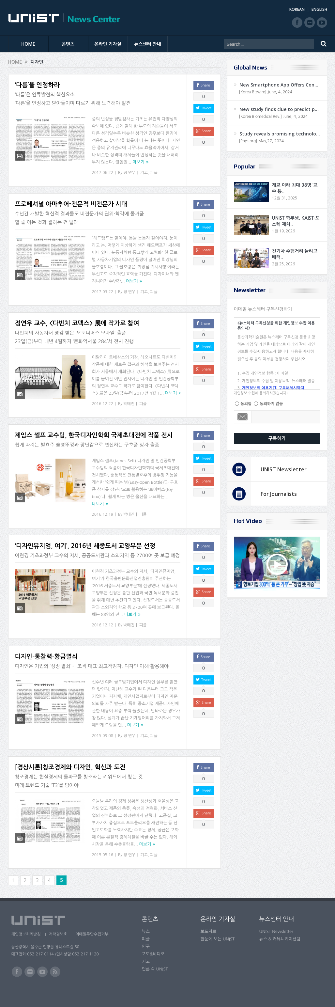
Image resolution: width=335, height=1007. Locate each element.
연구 (146, 946)
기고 (144, 173)
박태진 (128, 404)
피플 (154, 173)
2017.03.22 (102, 292)
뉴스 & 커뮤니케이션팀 (280, 939)
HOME (28, 44)
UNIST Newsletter (284, 469)
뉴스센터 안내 (147, 44)
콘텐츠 (68, 44)
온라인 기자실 (107, 44)
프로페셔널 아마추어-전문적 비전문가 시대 (71, 204)
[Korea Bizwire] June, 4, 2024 (266, 92)
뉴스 (146, 931)
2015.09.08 (102, 736)
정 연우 (129, 173)
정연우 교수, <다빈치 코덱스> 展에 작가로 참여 (77, 323)
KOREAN (297, 9)
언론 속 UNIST (155, 969)
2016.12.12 (102, 625)
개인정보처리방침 (26, 934)
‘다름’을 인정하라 (37, 85)
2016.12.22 (102, 404)
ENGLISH (319, 9)
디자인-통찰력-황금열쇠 (46, 656)
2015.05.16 (102, 855)
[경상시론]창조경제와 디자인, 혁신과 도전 (70, 767)
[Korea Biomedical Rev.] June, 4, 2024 (273, 116)
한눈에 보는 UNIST (218, 939)
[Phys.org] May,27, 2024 (261, 141)
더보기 (138, 162)
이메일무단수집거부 (92, 934)
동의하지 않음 (271, 404)
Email (242, 417)
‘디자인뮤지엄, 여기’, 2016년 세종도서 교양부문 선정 (85, 546)
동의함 (246, 404)
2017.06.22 (102, 173)
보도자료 (209, 931)
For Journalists (279, 493)
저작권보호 (58, 934)
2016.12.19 (102, 514)
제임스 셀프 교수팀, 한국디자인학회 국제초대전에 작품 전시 (94, 435)
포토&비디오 (153, 954)
